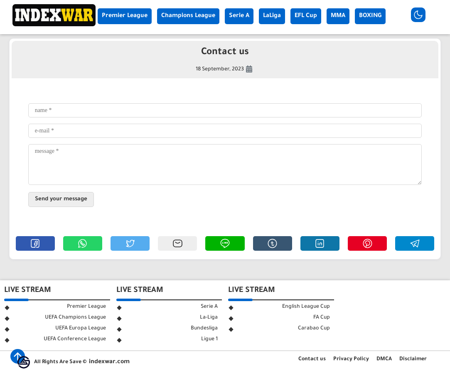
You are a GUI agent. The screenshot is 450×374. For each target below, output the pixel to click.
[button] (35, 243)
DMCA (384, 359)
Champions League (188, 16)
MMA (338, 16)
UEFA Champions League (75, 318)
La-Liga (209, 318)
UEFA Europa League (80, 329)
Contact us (312, 359)
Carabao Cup (314, 329)
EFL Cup (306, 16)
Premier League (125, 16)
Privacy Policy (351, 359)
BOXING (370, 16)
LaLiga (272, 16)
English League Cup (306, 307)
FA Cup (321, 318)
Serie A (239, 16)
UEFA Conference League (75, 339)
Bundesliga (204, 329)
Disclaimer (413, 359)
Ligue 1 (209, 339)
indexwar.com (109, 362)
